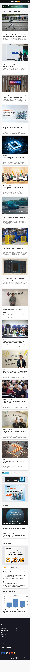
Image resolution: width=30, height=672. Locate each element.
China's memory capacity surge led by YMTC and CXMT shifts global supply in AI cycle (16, 582)
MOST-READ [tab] (6, 567)
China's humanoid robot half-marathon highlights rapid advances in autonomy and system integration (15, 35)
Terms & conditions (4, 630)
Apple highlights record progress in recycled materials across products (13, 249)
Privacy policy (3, 632)
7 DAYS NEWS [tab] (14, 567)
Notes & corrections (5, 638)
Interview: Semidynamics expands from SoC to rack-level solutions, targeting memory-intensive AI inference (15, 311)
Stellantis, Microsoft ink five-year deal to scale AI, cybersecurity (14, 218)
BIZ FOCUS (5, 505)
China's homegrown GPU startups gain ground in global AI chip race (14, 462)
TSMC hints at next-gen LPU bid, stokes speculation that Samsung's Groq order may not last (15, 402)
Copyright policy (4, 634)
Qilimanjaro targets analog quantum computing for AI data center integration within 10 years (15, 96)
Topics (17, 628)
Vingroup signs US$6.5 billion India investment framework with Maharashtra (13, 188)
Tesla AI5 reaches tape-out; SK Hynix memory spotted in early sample (13, 279)
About (2, 624)
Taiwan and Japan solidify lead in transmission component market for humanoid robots (13, 342)
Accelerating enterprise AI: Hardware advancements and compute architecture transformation (12, 127)
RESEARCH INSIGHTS (8, 591)
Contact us (3, 636)
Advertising (3, 626)
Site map (2, 640)
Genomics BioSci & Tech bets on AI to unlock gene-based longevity (15, 432)
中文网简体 (3, 643)
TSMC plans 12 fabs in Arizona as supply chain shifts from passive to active (15, 572)
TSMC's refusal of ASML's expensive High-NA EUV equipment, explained (15, 579)
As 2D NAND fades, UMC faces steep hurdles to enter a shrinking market (14, 65)
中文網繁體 (3, 641)
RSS (16, 630)
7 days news (18, 626)
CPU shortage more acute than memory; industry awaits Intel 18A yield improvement (16, 576)
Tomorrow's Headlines (20, 624)
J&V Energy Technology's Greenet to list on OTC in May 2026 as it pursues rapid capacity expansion (15, 372)
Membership (3, 628)
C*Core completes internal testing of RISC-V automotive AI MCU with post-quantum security (14, 158)
